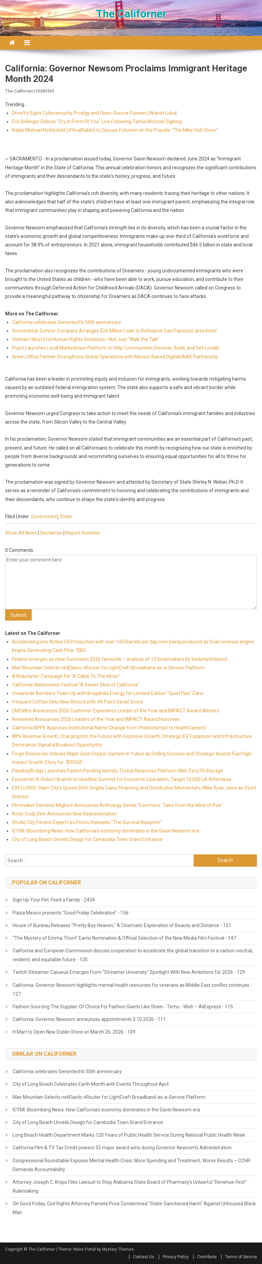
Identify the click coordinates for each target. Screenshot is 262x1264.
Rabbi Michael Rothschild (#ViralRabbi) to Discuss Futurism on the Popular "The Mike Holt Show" (115, 130)
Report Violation (83, 533)
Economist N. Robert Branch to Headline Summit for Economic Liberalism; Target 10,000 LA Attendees (121, 779)
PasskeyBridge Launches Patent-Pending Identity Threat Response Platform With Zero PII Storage (117, 770)
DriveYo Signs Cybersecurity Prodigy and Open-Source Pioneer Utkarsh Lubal (94, 113)
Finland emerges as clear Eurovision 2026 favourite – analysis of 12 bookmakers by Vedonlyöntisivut (119, 659)
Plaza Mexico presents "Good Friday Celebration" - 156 (71, 912)
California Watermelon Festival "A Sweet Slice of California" (75, 684)
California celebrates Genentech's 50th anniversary (66, 322)
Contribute (207, 1256)
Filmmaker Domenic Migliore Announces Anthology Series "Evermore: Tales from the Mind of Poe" (117, 805)
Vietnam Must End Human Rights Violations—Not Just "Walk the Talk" (86, 339)
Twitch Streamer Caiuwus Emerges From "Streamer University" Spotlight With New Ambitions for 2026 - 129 (129, 972)
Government (44, 516)
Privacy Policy (176, 1256)
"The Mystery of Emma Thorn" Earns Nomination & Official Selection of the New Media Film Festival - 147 (124, 938)
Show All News (21, 533)
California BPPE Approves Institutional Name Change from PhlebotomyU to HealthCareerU (109, 727)
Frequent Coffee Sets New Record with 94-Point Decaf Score (77, 702)
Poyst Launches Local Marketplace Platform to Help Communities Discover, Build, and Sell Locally (115, 348)
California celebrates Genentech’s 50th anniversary (67, 1071)
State (66, 516)
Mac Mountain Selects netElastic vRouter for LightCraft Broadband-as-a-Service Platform (108, 667)
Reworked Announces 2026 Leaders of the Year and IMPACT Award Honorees (96, 719)
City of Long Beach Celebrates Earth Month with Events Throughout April (91, 1084)
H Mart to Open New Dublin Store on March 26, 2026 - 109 (74, 1032)
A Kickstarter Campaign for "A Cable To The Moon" (66, 676)
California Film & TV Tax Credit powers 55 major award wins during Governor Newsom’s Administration (122, 1147)
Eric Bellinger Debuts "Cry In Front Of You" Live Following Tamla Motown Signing (97, 121)
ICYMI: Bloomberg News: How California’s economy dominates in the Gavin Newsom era (106, 1109)
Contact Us (143, 1256)
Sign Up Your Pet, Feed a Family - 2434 (54, 900)
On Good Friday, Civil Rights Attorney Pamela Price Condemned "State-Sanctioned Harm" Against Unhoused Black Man (134, 1208)
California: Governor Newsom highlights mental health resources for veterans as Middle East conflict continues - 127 (132, 989)
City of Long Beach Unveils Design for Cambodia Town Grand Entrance (87, 839)
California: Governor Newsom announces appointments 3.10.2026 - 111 (89, 1019)
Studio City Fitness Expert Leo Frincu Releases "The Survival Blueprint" (87, 822)
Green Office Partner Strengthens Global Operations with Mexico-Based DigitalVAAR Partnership (115, 356)
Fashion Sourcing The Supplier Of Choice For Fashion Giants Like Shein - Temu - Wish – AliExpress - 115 (123, 1006)
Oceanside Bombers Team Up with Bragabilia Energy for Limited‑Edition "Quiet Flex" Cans (107, 693)
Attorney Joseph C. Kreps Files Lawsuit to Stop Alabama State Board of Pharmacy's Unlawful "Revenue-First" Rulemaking (130, 1186)
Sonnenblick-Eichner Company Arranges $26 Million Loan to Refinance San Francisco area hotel (114, 330)
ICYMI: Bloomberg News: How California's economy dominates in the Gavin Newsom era (105, 831)
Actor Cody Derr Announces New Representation (64, 813)
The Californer (131, 13)
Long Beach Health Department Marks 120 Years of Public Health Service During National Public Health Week (129, 1135)
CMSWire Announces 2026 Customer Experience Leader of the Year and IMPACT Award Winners (115, 710)
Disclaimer (51, 533)
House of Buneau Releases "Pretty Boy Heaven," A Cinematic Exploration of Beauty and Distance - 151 (122, 925)
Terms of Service (241, 1256)
